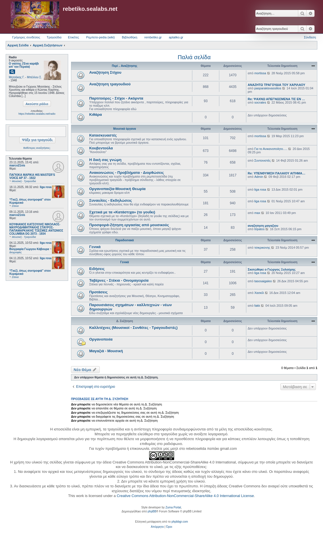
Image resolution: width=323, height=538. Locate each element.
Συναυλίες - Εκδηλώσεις (110, 200)
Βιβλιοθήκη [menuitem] (129, 37)
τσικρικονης (262, 247)
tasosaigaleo (263, 281)
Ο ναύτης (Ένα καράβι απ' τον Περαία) (24, 65)
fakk (257, 305)
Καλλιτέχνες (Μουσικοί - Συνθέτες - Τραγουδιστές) (133, 327)
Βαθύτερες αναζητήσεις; (36, 148)
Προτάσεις (98, 292)
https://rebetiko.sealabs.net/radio (36, 113)
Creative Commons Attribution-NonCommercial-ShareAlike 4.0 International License (185, 496)
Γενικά (95, 247)
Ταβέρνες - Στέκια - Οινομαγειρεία (119, 280)
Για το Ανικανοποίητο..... (270, 149)
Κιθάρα (95, 114)
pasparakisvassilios (267, 88)
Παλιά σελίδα (194, 57)
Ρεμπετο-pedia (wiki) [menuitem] (100, 37)
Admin (258, 176)
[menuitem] (157, 526)
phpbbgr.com (180, 521)
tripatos (259, 229)
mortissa (260, 73)
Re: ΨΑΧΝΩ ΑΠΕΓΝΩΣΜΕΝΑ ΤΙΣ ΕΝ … (276, 99)
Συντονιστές (262, 160)
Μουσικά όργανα (124, 128)
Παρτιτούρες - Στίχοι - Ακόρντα (116, 98)
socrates (260, 102)
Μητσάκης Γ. (16, 77)
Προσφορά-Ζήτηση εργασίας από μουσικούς (129, 225)
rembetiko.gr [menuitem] (153, 37)
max (257, 213)
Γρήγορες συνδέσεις (26, 37)
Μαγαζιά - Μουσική (106, 351)
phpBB (152, 511)
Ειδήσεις (97, 269)
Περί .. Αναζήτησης (124, 65)
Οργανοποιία (100, 339)
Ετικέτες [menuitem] (73, 37)
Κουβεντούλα (101, 148)
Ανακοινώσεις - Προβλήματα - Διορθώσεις (126, 172)
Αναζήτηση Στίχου (105, 72)
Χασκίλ (259, 292)
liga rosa (45, 187)
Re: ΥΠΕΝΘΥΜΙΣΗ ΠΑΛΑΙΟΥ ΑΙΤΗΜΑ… (276, 173)
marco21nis (17, 165)
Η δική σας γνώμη (105, 160)
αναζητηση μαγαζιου (263, 225)
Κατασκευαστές (103, 135)
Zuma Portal (173, 507)
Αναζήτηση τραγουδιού (110, 84)
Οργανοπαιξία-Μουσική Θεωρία (117, 189)
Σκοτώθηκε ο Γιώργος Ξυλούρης (271, 269)
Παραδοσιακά (124, 240)
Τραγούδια (54, 37)
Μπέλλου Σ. (34, 77)
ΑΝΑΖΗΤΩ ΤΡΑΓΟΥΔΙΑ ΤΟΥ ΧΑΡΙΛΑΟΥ (276, 84)
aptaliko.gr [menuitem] (176, 37)
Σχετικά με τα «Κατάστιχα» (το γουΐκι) (122, 212)
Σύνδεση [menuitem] (310, 37)
